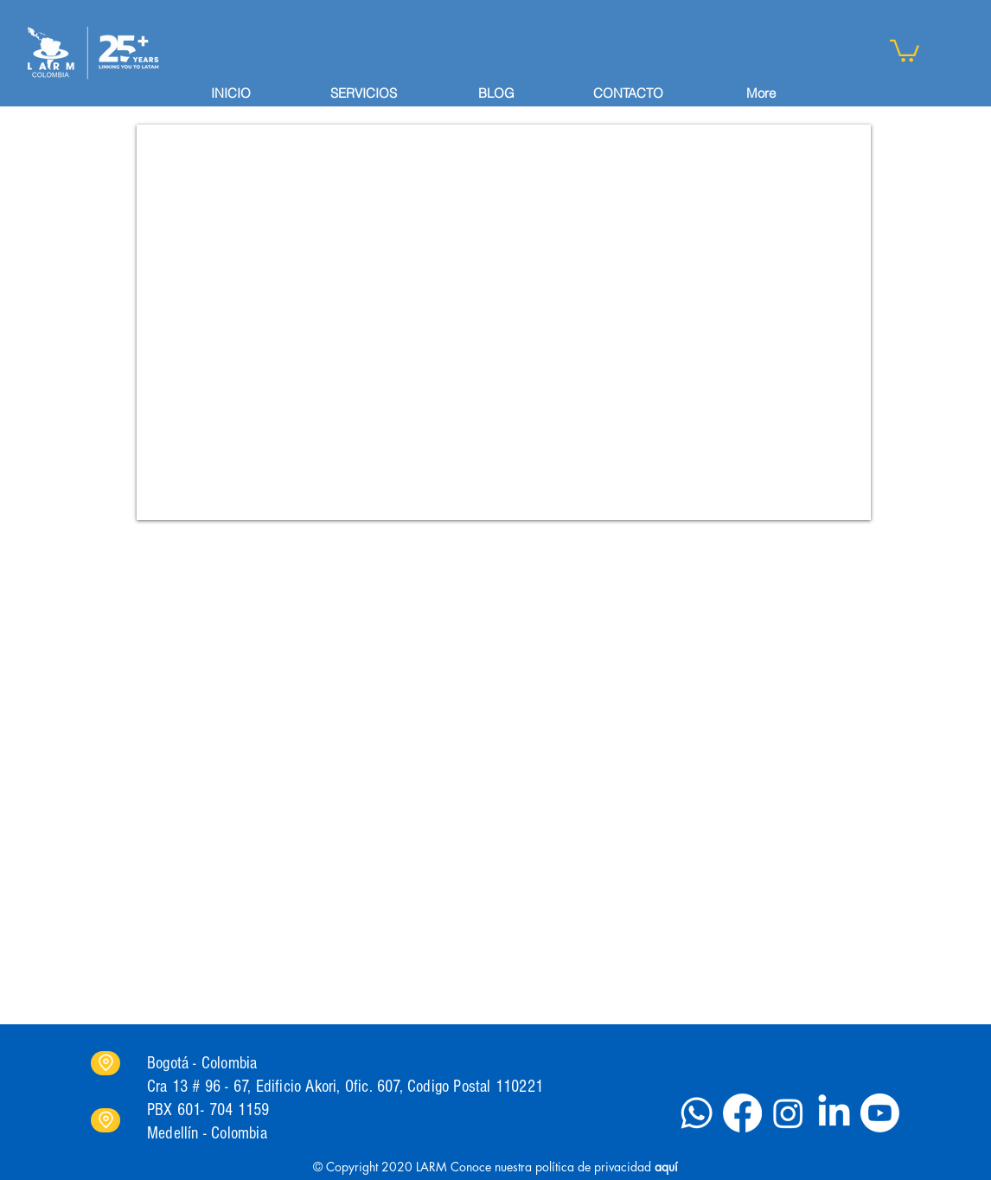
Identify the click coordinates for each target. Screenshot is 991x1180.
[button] (904, 49)
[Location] (105, 1063)
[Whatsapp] (696, 1112)
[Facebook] (742, 1112)
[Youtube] (879, 1112)
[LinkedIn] (834, 1112)
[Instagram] (788, 1112)
